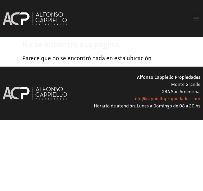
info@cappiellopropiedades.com (166, 98)
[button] (196, 18)
